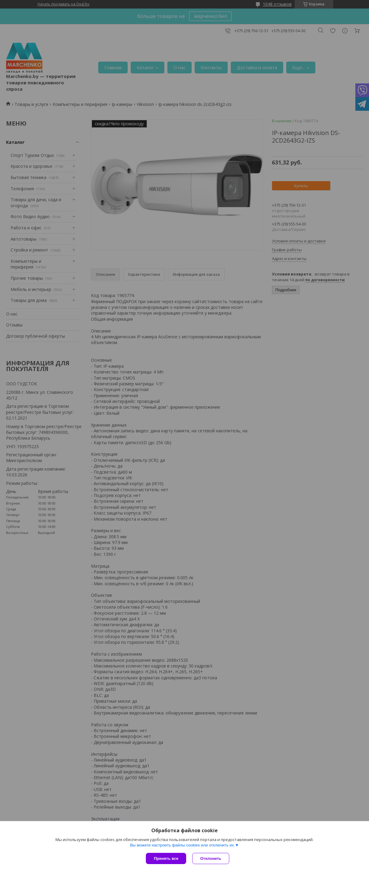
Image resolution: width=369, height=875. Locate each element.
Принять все (166, 858)
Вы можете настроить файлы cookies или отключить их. (182, 845)
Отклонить (210, 858)
